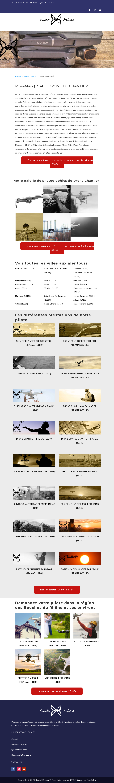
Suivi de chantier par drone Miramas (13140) (34, 506)
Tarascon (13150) (80, 269)
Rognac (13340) (80, 284)
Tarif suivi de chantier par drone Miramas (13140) (80, 571)
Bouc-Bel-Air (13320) (24, 284)
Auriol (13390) (21, 288)
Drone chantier (30, 76)
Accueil (18, 76)
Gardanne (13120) (81, 280)
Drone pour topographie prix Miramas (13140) (80, 343)
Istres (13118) (50, 284)
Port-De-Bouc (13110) (24, 269)
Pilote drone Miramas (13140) (86, 643)
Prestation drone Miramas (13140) (28, 680)
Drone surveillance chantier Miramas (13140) (80, 408)
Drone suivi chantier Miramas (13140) (34, 536)
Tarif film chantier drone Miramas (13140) (79, 538)
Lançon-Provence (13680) (84, 296)
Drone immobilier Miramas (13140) (28, 643)
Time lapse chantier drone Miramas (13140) (34, 408)
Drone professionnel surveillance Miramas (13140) (80, 375)
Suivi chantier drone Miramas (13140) (34, 471)
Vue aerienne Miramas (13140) (57, 680)
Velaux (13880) (21, 304)
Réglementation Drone (21, 755)
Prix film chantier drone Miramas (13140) (80, 506)
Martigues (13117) (23, 296)
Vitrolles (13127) (51, 288)
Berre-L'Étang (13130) (53, 304)
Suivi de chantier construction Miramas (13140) (34, 343)
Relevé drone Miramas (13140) (34, 373)
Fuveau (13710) (51, 280)
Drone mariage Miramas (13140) (57, 643)
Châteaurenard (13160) (83, 304)
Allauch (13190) (80, 300)
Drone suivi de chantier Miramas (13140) (79, 441)
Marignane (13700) (23, 280)
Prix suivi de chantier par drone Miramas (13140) (34, 571)
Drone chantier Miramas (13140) (34, 439)
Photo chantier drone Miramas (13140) (80, 473)
